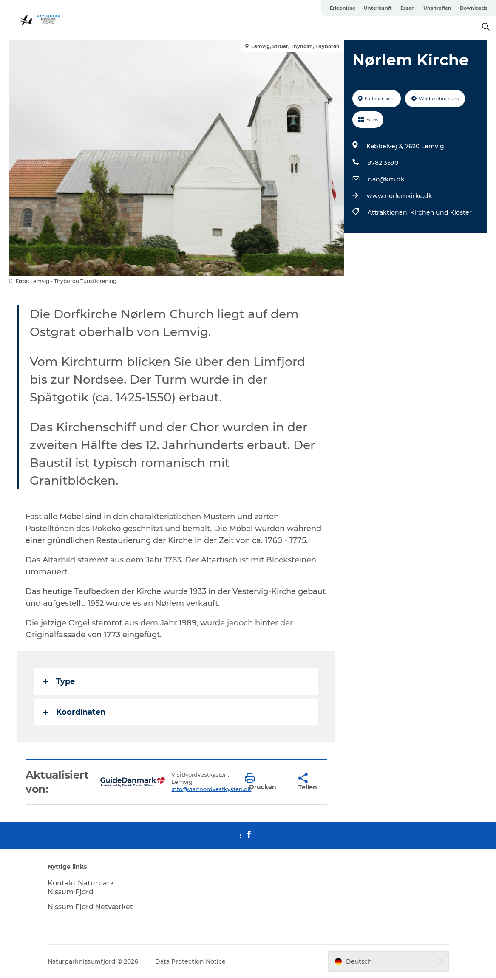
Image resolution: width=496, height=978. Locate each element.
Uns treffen (437, 8)
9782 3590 (383, 163)
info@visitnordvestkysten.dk (211, 789)
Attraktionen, (389, 212)
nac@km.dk (386, 179)
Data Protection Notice (190, 961)
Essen (407, 8)
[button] (265, 782)
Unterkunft (378, 8)
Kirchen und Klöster (441, 212)
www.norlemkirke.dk (399, 196)
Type (59, 681)
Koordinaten (74, 712)
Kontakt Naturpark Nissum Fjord (81, 887)
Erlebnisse (342, 8)
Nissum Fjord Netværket (90, 907)
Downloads (473, 8)
